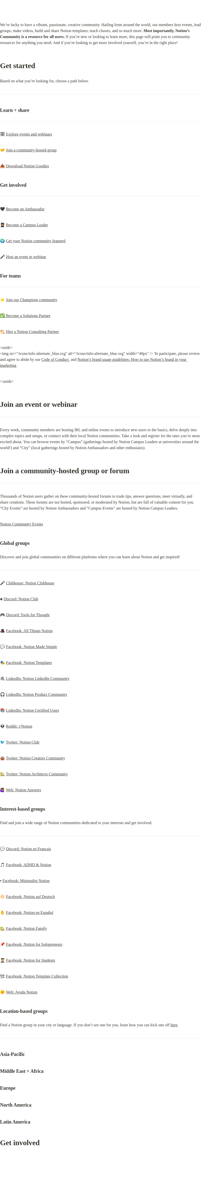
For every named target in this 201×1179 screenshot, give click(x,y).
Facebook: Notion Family (26, 928)
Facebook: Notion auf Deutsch (30, 897)
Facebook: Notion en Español (29, 912)
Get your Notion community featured (35, 241)
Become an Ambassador (25, 209)
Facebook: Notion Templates (29, 662)
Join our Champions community (31, 300)
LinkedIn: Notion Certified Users (32, 710)
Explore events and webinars (29, 134)
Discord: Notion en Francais (28, 849)
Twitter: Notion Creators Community (35, 758)
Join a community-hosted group (31, 150)
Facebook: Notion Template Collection (37, 976)
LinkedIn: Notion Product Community (36, 694)
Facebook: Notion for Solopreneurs (34, 944)
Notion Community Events (21, 524)
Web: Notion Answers (23, 790)
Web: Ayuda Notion (21, 992)
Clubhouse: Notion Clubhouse (30, 583)
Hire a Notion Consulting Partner (32, 332)
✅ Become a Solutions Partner (25, 316)
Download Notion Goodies (27, 166)
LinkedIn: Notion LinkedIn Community (38, 678)
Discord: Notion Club (21, 599)
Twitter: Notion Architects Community (37, 774)
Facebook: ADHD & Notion (28, 865)
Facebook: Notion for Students (30, 960)
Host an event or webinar (26, 257)
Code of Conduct (55, 359)
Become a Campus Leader (27, 225)
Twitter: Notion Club (22, 742)
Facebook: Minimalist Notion (26, 881)
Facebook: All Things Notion (29, 631)
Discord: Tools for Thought (28, 615)
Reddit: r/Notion (19, 726)
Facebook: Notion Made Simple (31, 647)
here (174, 1025)
